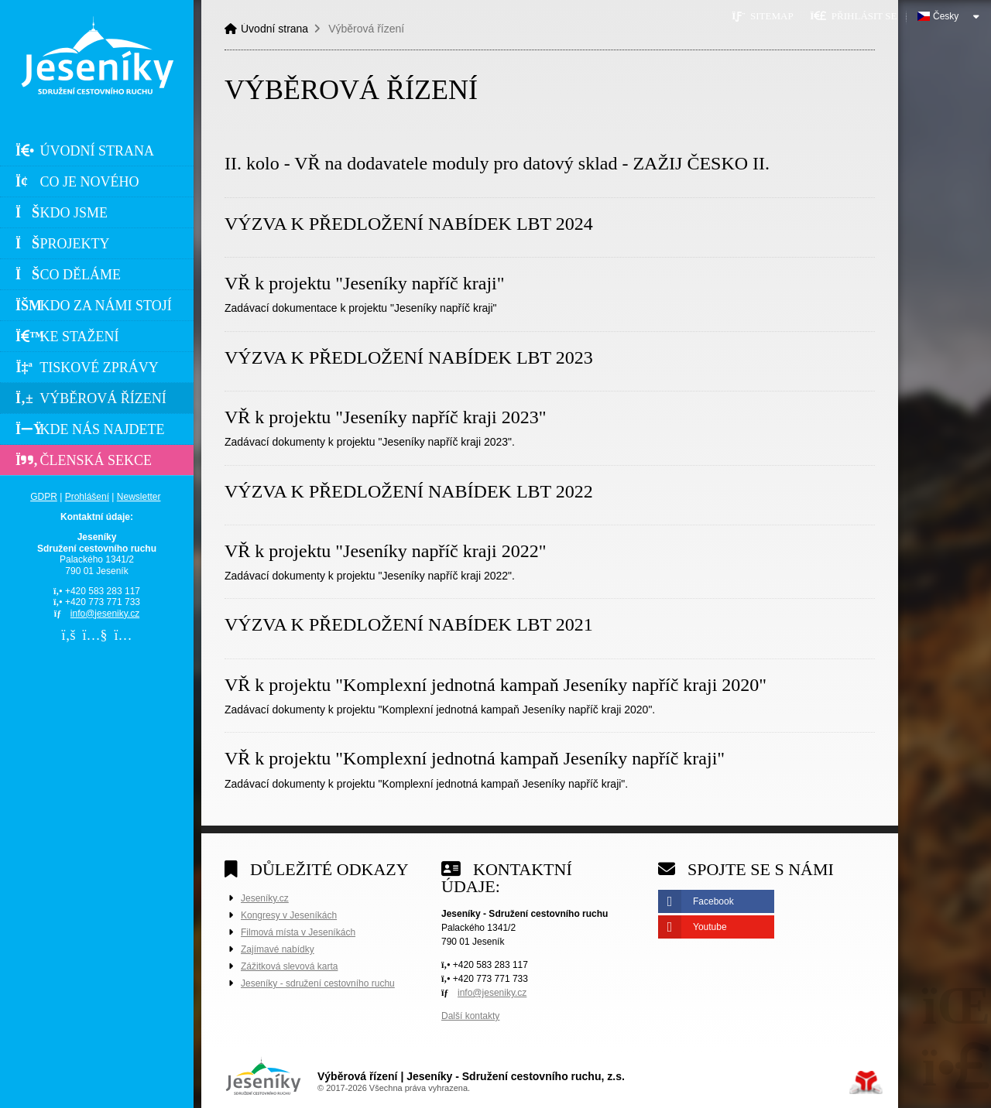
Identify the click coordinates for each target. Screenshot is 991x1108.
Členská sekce (83, 460)
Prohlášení (87, 496)
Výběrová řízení (90, 398)
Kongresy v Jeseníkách (289, 915)
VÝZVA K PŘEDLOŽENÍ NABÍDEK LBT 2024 (409, 224)
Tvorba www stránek (866, 1082)
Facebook (713, 901)
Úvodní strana (96, 55)
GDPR (43, 496)
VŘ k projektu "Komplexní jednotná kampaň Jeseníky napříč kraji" (475, 758)
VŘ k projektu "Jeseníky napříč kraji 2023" (386, 417)
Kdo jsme (61, 213)
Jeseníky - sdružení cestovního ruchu (318, 983)
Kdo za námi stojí (93, 305)
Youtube (710, 927)
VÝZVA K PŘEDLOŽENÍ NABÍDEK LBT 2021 (409, 624)
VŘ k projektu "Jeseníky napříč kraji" (365, 283)
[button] (853, 16)
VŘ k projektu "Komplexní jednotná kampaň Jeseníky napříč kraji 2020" (495, 685)
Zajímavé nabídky (277, 949)
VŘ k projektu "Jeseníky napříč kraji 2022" (386, 551)
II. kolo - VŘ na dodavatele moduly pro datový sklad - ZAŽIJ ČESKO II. (497, 163)
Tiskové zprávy (87, 367)
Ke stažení (67, 336)
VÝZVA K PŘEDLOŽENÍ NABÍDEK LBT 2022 (409, 491)
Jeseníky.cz (265, 898)
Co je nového (77, 182)
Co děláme (68, 274)
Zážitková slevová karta (289, 966)
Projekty (62, 243)
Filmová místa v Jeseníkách (298, 932)
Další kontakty (470, 1016)
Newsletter (139, 496)
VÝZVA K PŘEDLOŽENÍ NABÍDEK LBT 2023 (409, 357)
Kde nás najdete (90, 429)
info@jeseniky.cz (104, 613)
